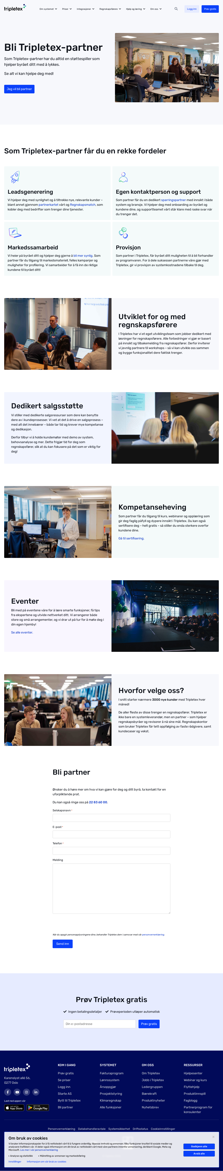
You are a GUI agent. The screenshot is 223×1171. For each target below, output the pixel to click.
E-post (58, 827)
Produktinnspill (195, 1094)
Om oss (154, 9)
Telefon (58, 843)
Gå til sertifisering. (131, 538)
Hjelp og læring (134, 9)
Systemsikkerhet (119, 1129)
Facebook (7, 1092)
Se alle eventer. (22, 632)
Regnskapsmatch (82, 205)
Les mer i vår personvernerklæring (39, 1149)
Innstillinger (15, 1161)
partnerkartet (48, 205)
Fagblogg (190, 1100)
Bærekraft (149, 1094)
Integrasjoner (84, 9)
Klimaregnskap (110, 1100)
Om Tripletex (151, 1073)
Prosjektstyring (111, 1094)
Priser (65, 9)
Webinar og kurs (195, 1080)
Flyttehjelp (191, 1087)
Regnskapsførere (108, 9)
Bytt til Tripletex (69, 1100)
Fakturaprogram (112, 1073)
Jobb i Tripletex (153, 1080)
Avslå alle (199, 1153)
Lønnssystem (109, 1080)
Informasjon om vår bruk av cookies (46, 1161)
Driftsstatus (140, 1129)
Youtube (17, 1092)
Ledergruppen (152, 1087)
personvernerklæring (153, 934)
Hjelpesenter (193, 1073)
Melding (58, 860)
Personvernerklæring (61, 1129)
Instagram (26, 1092)
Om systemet (47, 9)
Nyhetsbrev (150, 1107)
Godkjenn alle (199, 1146)
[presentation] (79, 923)
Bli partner (65, 1107)
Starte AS (65, 1094)
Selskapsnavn (62, 810)
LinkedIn (35, 1092)
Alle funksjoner (110, 1107)
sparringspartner (173, 200)
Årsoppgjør (108, 1087)
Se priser (64, 1080)
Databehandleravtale (92, 1129)
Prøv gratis (210, 9)
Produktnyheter (153, 1100)
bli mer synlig (83, 256)
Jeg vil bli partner (19, 89)
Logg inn (192, 9)
